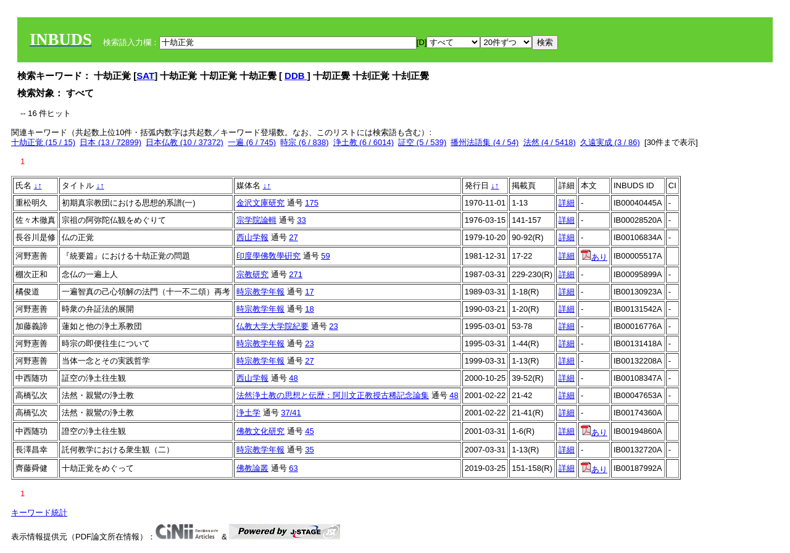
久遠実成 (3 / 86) (610, 142)
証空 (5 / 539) (422, 142)
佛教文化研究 (260, 431)
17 (309, 291)
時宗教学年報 (260, 291)
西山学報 (252, 237)
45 (309, 431)
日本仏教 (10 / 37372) (184, 142)
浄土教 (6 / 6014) (363, 142)
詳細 (567, 202)
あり (594, 257)
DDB (296, 75)
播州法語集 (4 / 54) (484, 142)
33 (301, 220)
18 (309, 309)
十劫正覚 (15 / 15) (43, 142)
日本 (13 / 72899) (110, 142)
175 (311, 202)
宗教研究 (252, 274)
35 (309, 449)
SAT (145, 75)
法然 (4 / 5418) (549, 142)
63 (293, 468)
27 (293, 237)
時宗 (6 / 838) (304, 142)
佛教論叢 (252, 468)
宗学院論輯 (256, 220)
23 (333, 326)
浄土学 (248, 412)
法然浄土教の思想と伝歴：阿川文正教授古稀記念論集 (332, 395)
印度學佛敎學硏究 (268, 255)
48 (293, 378)
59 (325, 255)
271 (295, 274)
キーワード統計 (39, 512)
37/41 (291, 412)
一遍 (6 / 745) (252, 142)
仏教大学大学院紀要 (272, 326)
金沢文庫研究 (260, 202)
